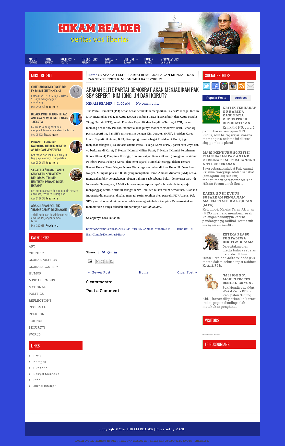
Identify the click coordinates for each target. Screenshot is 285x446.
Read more (52, 106)
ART (32, 246)
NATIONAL (37, 287)
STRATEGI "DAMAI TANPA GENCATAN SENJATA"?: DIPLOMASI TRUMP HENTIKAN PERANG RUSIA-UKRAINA (47, 178)
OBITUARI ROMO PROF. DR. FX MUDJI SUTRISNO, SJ (48, 89)
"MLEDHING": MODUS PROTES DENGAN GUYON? (238, 279)
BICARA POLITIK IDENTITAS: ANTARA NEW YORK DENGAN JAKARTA (49, 118)
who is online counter (207, 334)
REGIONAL (37, 307)
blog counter (217, 334)
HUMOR (35, 273)
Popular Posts (216, 97)
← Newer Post (99, 272)
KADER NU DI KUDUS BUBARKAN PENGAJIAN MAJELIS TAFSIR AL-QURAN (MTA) (227, 199)
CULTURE (36, 253)
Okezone (40, 368)
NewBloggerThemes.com (147, 440)
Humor (148, 60)
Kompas (39, 361)
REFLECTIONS (40, 300)
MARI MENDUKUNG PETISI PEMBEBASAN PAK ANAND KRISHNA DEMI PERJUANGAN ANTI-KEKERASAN (228, 158)
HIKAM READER (140, 429)
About (33, 60)
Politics (69, 59)
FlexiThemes (96, 440)
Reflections (90, 60)
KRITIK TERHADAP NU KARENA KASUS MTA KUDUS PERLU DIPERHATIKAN (239, 115)
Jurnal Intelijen (45, 386)
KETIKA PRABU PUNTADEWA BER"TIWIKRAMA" (238, 238)
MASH (180, 429)
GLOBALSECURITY (43, 266)
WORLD (35, 334)
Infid (36, 380)
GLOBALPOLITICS (43, 260)
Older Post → (187, 272)
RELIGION (37, 314)
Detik (37, 356)
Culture (132, 59)
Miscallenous (170, 60)
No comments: (147, 103)
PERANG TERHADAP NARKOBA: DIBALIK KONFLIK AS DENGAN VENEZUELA (48, 146)
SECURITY (37, 327)
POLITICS (36, 293)
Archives (241, 97)
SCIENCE (36, 321)
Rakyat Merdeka (46, 374)
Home (49, 60)
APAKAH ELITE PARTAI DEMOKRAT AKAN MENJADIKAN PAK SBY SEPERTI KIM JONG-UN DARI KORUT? (142, 92)
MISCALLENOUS (42, 280)
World (112, 59)
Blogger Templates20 (196, 440)
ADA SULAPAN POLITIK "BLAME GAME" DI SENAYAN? (49, 208)
